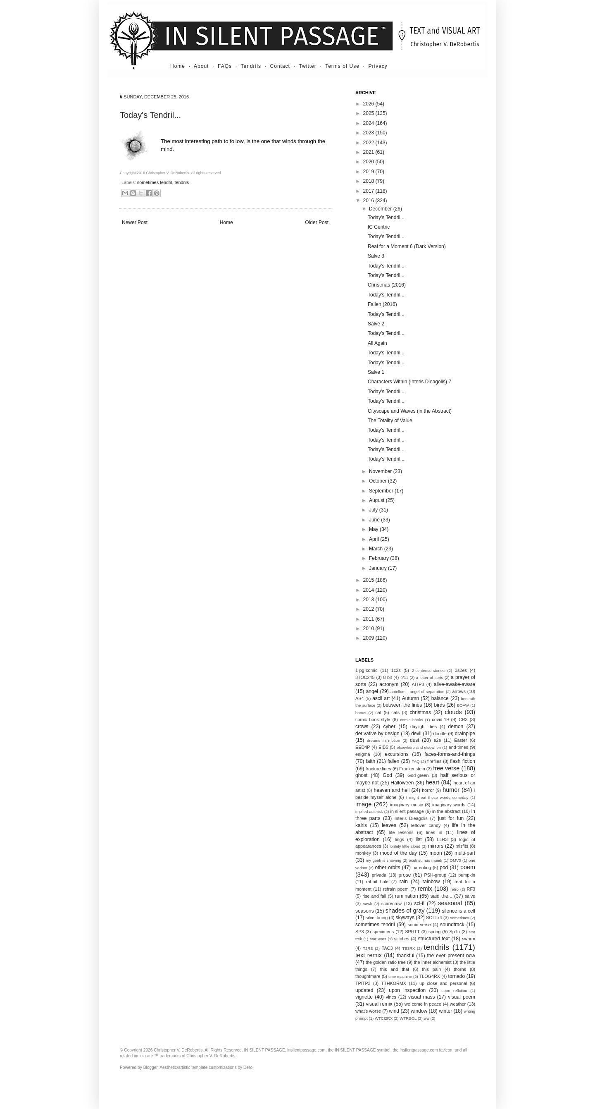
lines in (434, 832)
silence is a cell (458, 911)
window (419, 1011)
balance (440, 698)
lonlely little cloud (405, 846)
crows (361, 726)
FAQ (415, 761)
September (382, 491)
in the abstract (446, 811)
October (378, 481)
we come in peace (423, 1003)
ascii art (381, 698)
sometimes (459, 917)
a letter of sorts (429, 677)
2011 (369, 619)
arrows (458, 691)
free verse (446, 768)
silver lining (377, 917)
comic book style (372, 719)
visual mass (421, 997)
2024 (369, 123)
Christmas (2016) (387, 285)
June (375, 520)
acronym (388, 684)
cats (395, 712)
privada (379, 874)
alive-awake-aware (454, 684)
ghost (361, 775)
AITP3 (418, 684)
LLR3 (442, 839)
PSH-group (435, 874)
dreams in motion (383, 740)
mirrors (435, 846)
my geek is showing (383, 860)
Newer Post (135, 222)
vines (391, 996)
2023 (369, 133)
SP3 (359, 931)
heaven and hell (392, 790)
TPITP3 (363, 983)
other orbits (387, 867)
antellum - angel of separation (417, 691)
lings (399, 839)
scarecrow (391, 903)
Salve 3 (376, 256)
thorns (460, 969)
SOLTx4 (434, 917)
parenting (421, 867)
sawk (367, 903)
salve (470, 896)
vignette (364, 997)
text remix (368, 955)
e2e (437, 740)
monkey (363, 853)
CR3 (463, 719)
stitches (401, 938)
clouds (453, 712)
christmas (420, 712)
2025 (369, 113)
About (201, 66)
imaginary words (448, 804)
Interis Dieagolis (411, 818)
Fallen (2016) (382, 304)
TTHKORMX (393, 983)
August (377, 500)
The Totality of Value (390, 420)
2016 (369, 200)
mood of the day (398, 853)
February (379, 558)
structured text (434, 939)
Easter (460, 740)
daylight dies (423, 726)
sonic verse (419, 924)
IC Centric (379, 227)
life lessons (401, 832)
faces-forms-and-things (449, 754)
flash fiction (462, 761)
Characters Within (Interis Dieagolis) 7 (409, 382)
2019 (369, 171)
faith (371, 761)
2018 (369, 181)
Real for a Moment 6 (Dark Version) (407, 246)
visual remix (379, 1004)
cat (378, 712)
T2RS (368, 948)
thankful (405, 955)
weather (458, 1003)
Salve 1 (376, 372)
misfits (461, 846)
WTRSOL (408, 1018)
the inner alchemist (433, 962)
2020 (369, 162)
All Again (377, 343)
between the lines (402, 705)
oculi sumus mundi (425, 860)
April (374, 539)
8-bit (387, 677)
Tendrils (251, 66)
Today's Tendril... (386, 217)
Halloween (402, 783)
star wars (378, 939)
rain (404, 881)
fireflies (434, 761)
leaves (389, 825)
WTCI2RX (384, 1018)
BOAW (463, 705)
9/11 (404, 677)
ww (426, 1018)
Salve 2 (376, 324)
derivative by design (377, 733)
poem (467, 867)
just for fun (451, 818)
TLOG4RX (429, 976)
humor (451, 789)
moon (436, 853)
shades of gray (405, 910)
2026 (369, 104)
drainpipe (465, 733)
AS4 (359, 698)
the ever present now (451, 955)
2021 (369, 152)
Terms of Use (342, 66)
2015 (369, 580)
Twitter (307, 66)
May (374, 529)
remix (425, 888)
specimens (383, 931)
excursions (396, 754)
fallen (394, 761)
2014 (369, 590)
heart (432, 782)
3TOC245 (365, 677)
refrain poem (396, 889)
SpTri (455, 931)
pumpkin (466, 874)
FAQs (225, 66)
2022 (369, 143)
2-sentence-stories (428, 670)
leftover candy (425, 825)
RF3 (471, 889)
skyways (405, 917)
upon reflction (454, 990)
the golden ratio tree (386, 962)
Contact (280, 66)
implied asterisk (369, 811)
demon (456, 726)
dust (414, 740)
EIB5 (383, 747)
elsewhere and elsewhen (419, 747)
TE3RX (408, 948)
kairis (361, 825)
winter (445, 1011)
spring (434, 931)
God (387, 775)
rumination (406, 896)
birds (439, 705)
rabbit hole (377, 881)
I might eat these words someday (437, 797)
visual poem (461, 997)
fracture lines (378, 768)
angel (372, 691)
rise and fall (374, 896)
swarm (468, 938)
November (381, 471)
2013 (369, 599)
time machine (400, 976)
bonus (360, 712)
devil (416, 733)
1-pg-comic (366, 670)
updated (364, 990)
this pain (431, 969)
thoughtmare (368, 976)
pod (444, 867)
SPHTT (412, 931)
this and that (394, 969)
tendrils (181, 182)
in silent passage (407, 811)
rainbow (431, 881)
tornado (456, 976)
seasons (364, 911)
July (374, 510)
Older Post (316, 222)
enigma (362, 754)
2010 (369, 628)
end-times (458, 747)
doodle (439, 733)
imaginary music (406, 804)
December (381, 209)
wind (394, 1011)
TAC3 (387, 948)
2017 (369, 191)
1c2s (396, 670)
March (376, 549)
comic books (411, 719)
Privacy (378, 66)
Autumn (410, 698)
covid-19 (440, 719)
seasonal (450, 903)
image (363, 804)
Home (177, 66)
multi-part (465, 853)
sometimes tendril (154, 182)
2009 (369, 638)
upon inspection (407, 990)
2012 (369, 609)
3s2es (461, 670)
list (419, 839)
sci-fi (419, 903)
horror (428, 790)
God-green (418, 775)
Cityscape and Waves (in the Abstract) (410, 411)
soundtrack (452, 924)
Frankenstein (412, 768)
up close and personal (443, 983)
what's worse (368, 1011)
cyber (389, 726)
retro (454, 889)
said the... (441, 896)
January (378, 568)
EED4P (362, 747)
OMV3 (455, 860)
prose (404, 875)
